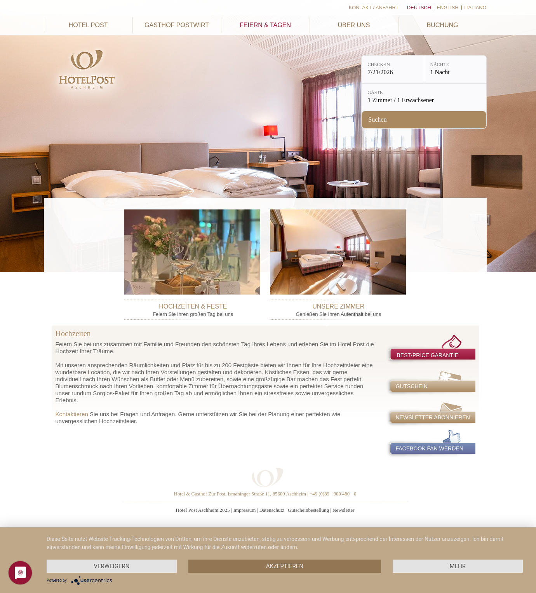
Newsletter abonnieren (433, 417)
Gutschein (412, 386)
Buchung (442, 25)
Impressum (244, 510)
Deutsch (419, 7)
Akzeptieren (284, 566)
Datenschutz (271, 510)
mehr (457, 566)
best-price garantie (428, 355)
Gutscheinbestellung (308, 510)
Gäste (375, 92)
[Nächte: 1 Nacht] (455, 69)
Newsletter (343, 510)
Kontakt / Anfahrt (374, 7)
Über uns (354, 25)
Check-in (379, 64)
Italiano (475, 7)
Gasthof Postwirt (176, 25)
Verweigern (111, 566)
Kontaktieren (72, 414)
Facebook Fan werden (429, 448)
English (447, 7)
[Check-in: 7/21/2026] (393, 69)
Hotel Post (88, 25)
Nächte (439, 64)
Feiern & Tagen (265, 25)
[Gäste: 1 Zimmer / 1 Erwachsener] (424, 97)
